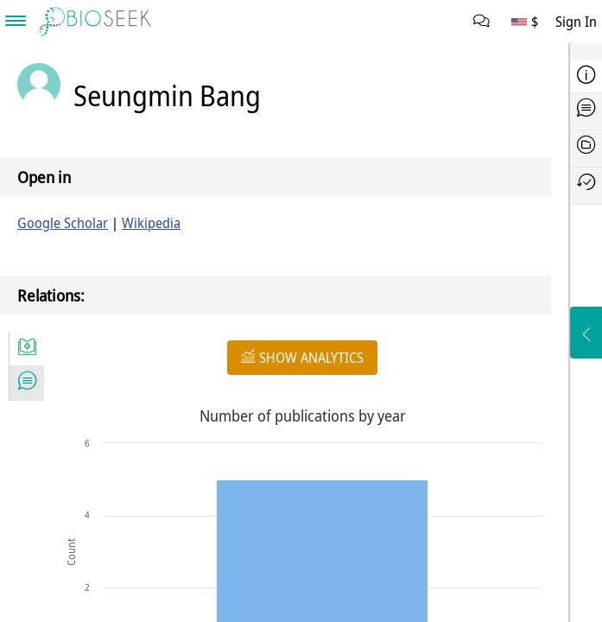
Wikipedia (151, 222)
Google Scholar (62, 222)
